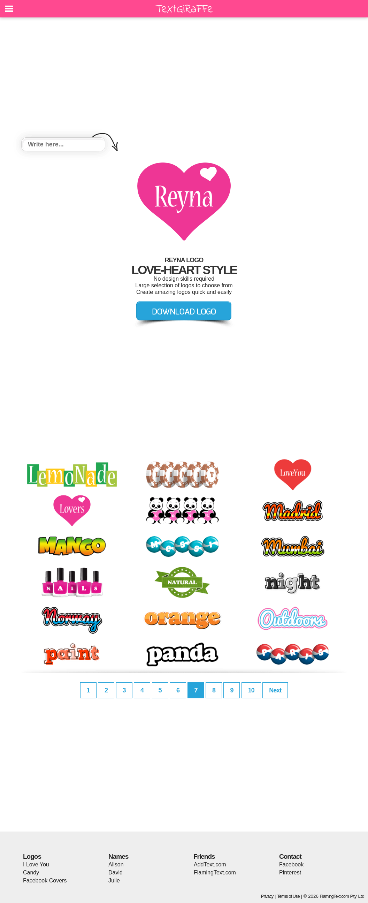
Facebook (291, 864)
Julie (114, 880)
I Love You (36, 864)
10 (251, 690)
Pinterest (290, 872)
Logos (32, 856)
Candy (31, 872)
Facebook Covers (45, 880)
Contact (290, 856)
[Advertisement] (184, 78)
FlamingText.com (215, 872)
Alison (116, 864)
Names (118, 856)
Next (275, 690)
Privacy (267, 896)
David (115, 872)
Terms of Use (288, 896)
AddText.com (210, 864)
